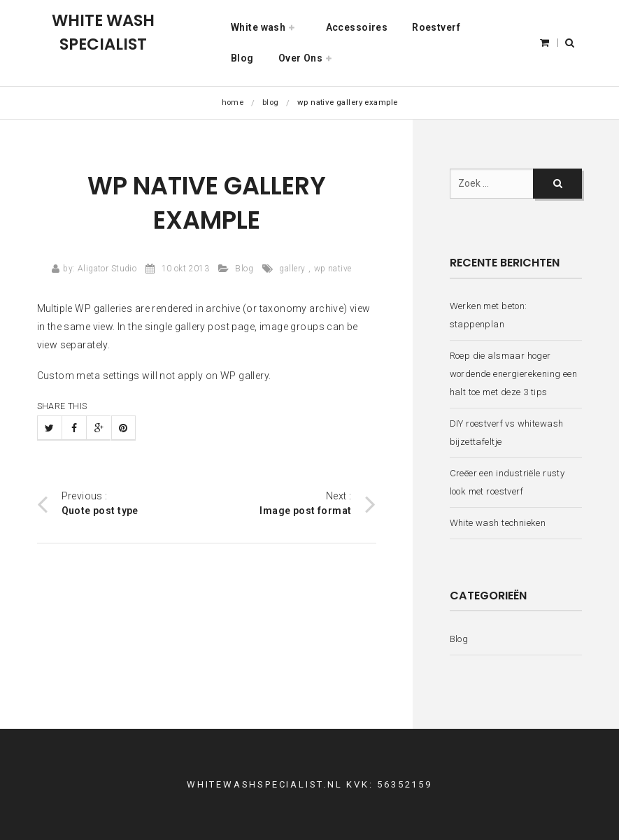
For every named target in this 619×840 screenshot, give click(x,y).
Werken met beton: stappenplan (488, 315)
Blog (270, 102)
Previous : (87, 503)
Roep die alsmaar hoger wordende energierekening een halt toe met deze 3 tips (514, 374)
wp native (333, 268)
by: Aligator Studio (99, 268)
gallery (292, 268)
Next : (317, 503)
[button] (569, 42)
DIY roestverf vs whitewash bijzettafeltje (507, 432)
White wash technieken (498, 523)
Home (233, 102)
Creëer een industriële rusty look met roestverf (507, 482)
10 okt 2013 (186, 268)
